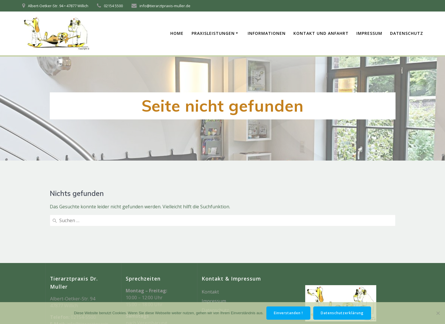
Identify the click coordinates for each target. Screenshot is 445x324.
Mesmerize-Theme (345, 291)
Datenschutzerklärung (342, 312)
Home (177, 33)
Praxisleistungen (213, 33)
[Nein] (438, 313)
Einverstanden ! (288, 312)
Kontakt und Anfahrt (321, 33)
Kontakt (210, 245)
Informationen (267, 33)
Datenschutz (406, 33)
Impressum (369, 33)
